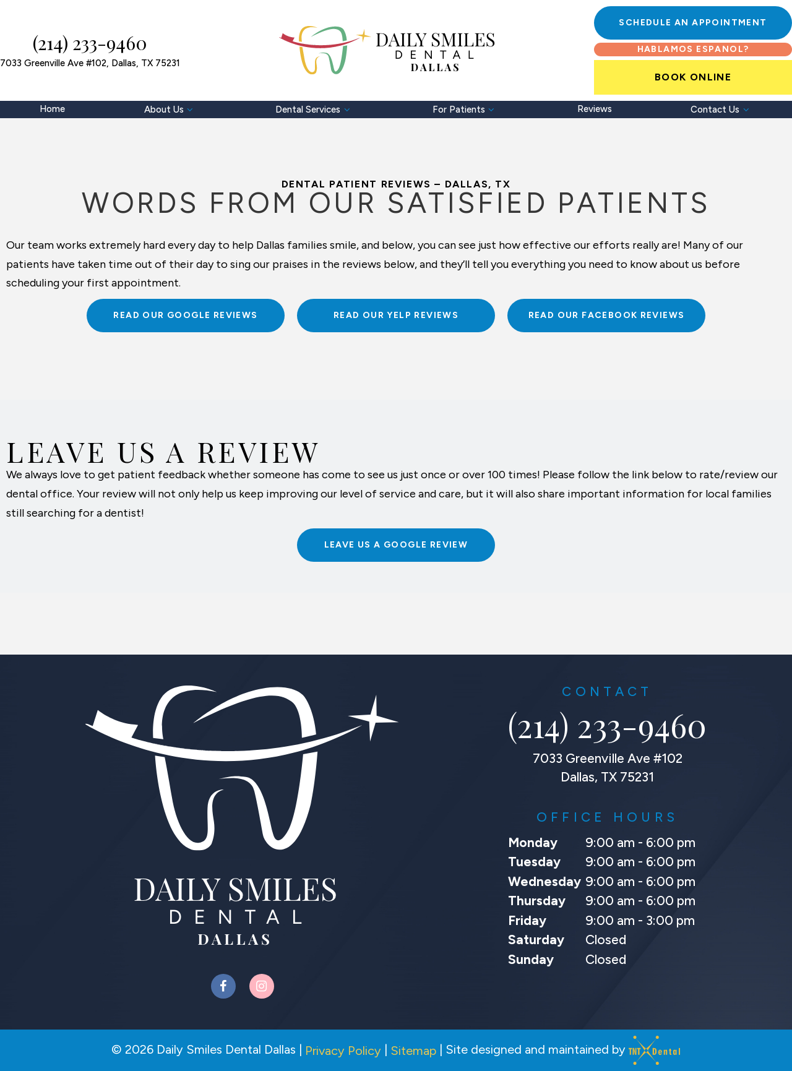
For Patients (465, 109)
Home (52, 108)
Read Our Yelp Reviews (396, 315)
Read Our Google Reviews (185, 315)
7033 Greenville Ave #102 (90, 63)
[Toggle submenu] (190, 109)
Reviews (594, 108)
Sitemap (413, 1050)
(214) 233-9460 (90, 43)
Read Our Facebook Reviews (606, 315)
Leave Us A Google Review (396, 545)
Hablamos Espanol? (693, 49)
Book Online (693, 77)
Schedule (693, 22)
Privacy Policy (343, 1050)
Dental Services (314, 109)
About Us (170, 109)
